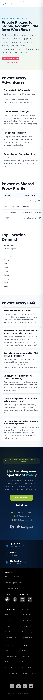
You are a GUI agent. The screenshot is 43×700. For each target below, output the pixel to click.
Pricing (7, 626)
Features (8, 614)
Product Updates (28, 668)
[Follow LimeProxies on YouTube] (31, 686)
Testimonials (26, 662)
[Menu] (21, 3)
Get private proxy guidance (12, 62)
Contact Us (26, 656)
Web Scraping (27, 632)
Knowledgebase (11, 656)
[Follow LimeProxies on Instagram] (25, 686)
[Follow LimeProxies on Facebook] (12, 686)
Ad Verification (27, 638)
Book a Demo (21, 505)
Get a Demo (9, 632)
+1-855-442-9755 (12, 577)
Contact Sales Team (12, 588)
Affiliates (8, 620)
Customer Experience (29, 674)
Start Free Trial (21, 497)
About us (25, 650)
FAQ (6, 662)
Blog (6, 650)
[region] (21, 207)
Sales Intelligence (28, 620)
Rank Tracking (27, 614)
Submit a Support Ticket (13, 583)
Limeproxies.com (28, 693)
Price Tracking (26, 626)
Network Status (10, 668)
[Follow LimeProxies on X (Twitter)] (18, 686)
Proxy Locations (10, 638)
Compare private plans (10, 58)
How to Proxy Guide (12, 674)
